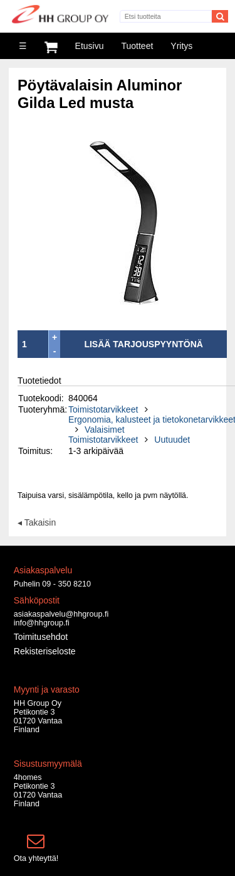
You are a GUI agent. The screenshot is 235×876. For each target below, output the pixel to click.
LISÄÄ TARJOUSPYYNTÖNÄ (143, 344)
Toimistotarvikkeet (103, 409)
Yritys (181, 46)
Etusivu (89, 46)
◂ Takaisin (37, 522)
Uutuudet (172, 440)
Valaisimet (105, 429)
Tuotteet (137, 46)
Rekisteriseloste (45, 651)
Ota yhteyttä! (36, 858)
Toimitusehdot (41, 637)
